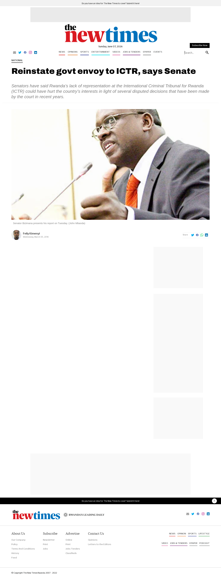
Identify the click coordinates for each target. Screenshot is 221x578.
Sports (84, 51)
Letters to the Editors (99, 544)
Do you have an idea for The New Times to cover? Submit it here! (110, 3)
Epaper (147, 51)
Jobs (45, 548)
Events (158, 51)
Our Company (18, 539)
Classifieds (71, 553)
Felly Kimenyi (31, 233)
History (15, 553)
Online (69, 539)
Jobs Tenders (73, 548)
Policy (14, 544)
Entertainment (101, 51)
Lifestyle (204, 533)
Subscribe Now (199, 45)
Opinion (181, 533)
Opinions (73, 51)
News (62, 51)
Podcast (204, 543)
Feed (14, 557)
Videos (116, 51)
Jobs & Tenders (131, 51)
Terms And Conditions (23, 548)
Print (45, 544)
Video (165, 543)
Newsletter (49, 539)
